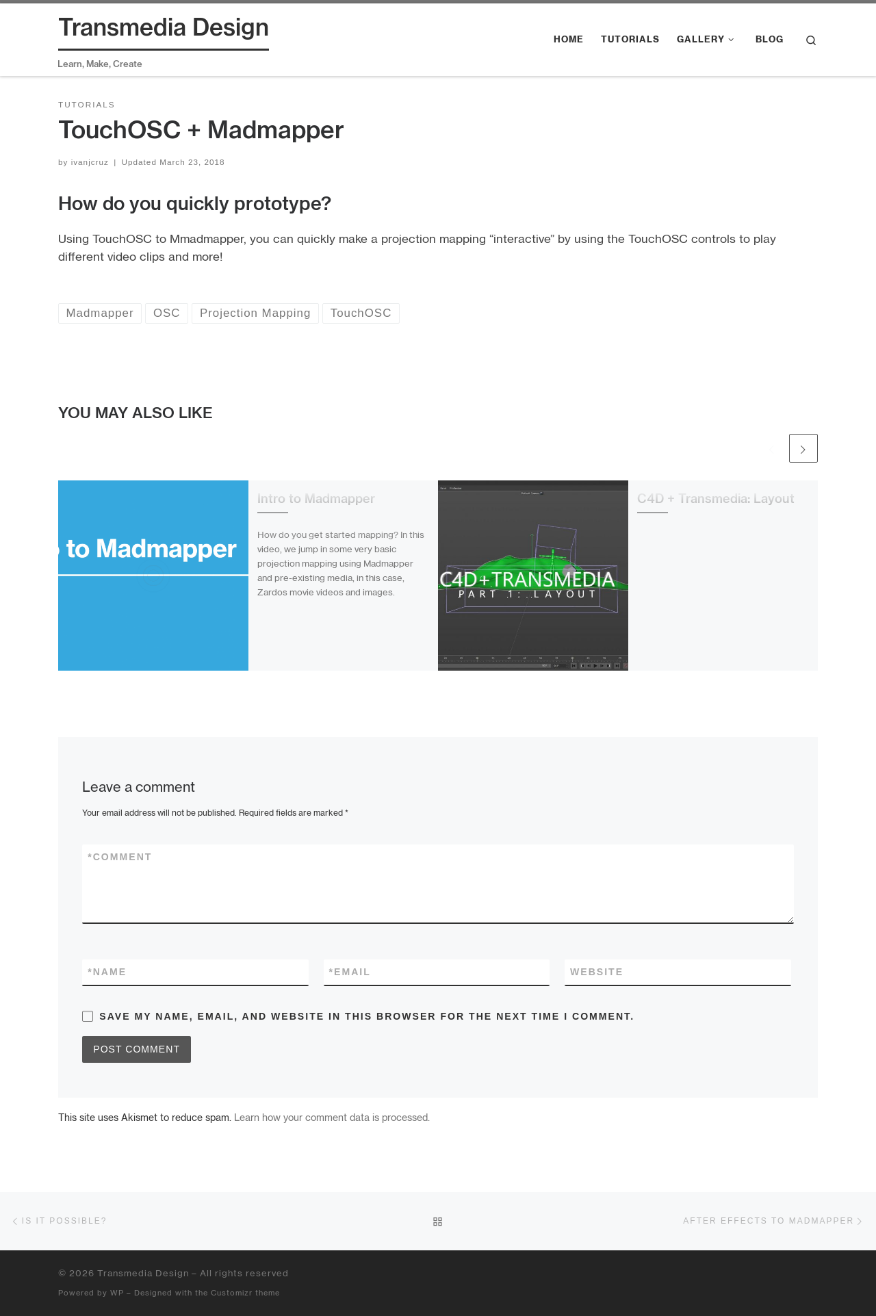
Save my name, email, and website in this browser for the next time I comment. (366, 1016)
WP (117, 1293)
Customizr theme (245, 1293)
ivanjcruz (90, 161)
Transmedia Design (143, 1272)
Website (596, 971)
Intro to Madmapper (316, 498)
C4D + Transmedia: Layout (716, 498)
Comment (120, 857)
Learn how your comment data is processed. (332, 1117)
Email (350, 972)
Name (107, 972)
